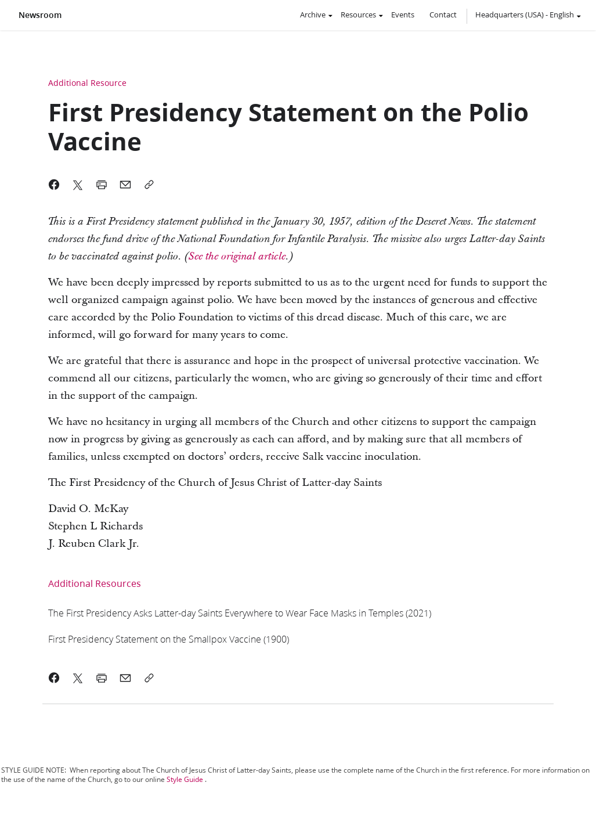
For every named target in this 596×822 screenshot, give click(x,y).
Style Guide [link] (185, 779)
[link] (237, 256)
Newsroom (40, 15)
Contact (443, 14)
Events (402, 14)
